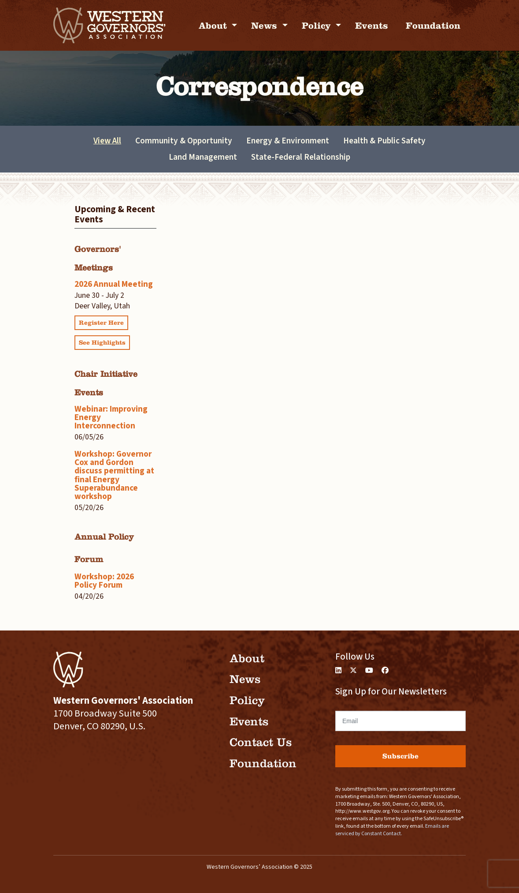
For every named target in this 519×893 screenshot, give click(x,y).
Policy (318, 25)
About (214, 25)
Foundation (433, 25)
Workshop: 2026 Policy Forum (104, 580)
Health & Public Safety (384, 141)
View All (107, 141)
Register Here (101, 322)
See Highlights (102, 342)
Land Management (203, 157)
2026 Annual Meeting (113, 284)
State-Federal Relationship (300, 157)
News (265, 25)
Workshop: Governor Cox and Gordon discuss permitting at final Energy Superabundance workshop (114, 475)
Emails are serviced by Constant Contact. (392, 829)
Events (371, 25)
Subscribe (400, 756)
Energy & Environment (287, 141)
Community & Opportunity (183, 141)
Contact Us (261, 742)
